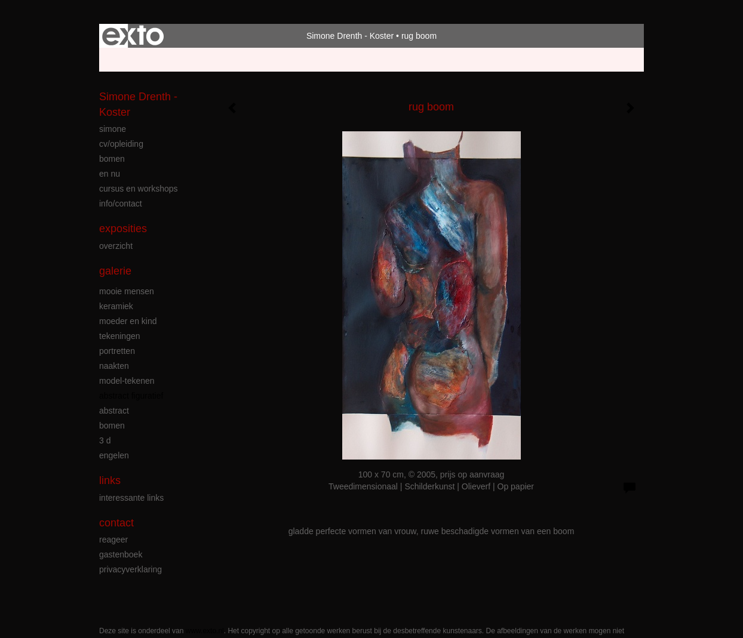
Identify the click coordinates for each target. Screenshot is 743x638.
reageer (113, 539)
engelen (114, 455)
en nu (109, 173)
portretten (117, 351)
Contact (116, 523)
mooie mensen (126, 291)
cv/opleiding (121, 144)
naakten (114, 366)
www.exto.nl (205, 631)
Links (110, 480)
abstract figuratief (131, 395)
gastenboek (120, 554)
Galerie (115, 271)
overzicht (116, 246)
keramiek (116, 306)
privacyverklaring (130, 569)
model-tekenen (127, 381)
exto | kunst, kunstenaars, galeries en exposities (133, 36)
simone (112, 129)
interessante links (131, 498)
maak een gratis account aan (215, 59)
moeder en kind (128, 321)
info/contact (120, 203)
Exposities (123, 229)
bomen (112, 159)
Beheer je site (125, 59)
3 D (104, 440)
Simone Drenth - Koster (350, 36)
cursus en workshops (138, 188)
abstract (114, 410)
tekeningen (119, 336)
